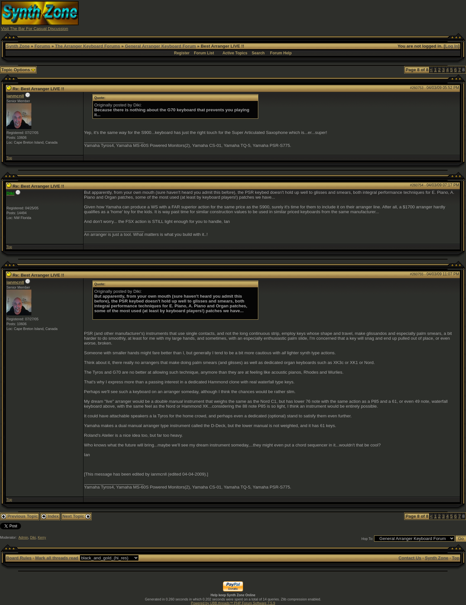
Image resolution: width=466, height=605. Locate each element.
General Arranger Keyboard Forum (160, 46)
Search (258, 53)
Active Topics (234, 53)
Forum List (204, 53)
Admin (23, 537)
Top (9, 158)
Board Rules (19, 558)
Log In (451, 46)
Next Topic (76, 516)
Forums (42, 46)
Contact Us (409, 558)
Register (182, 53)
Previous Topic (19, 516)
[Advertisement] (347, 15)
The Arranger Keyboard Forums (87, 46)
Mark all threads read (56, 558)
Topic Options (18, 69)
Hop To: (367, 539)
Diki (33, 537)
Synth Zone (18, 46)
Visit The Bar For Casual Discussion (34, 28)
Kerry (42, 537)
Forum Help (281, 53)
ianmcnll (15, 96)
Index (50, 516)
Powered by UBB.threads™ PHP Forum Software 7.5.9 (233, 603)
